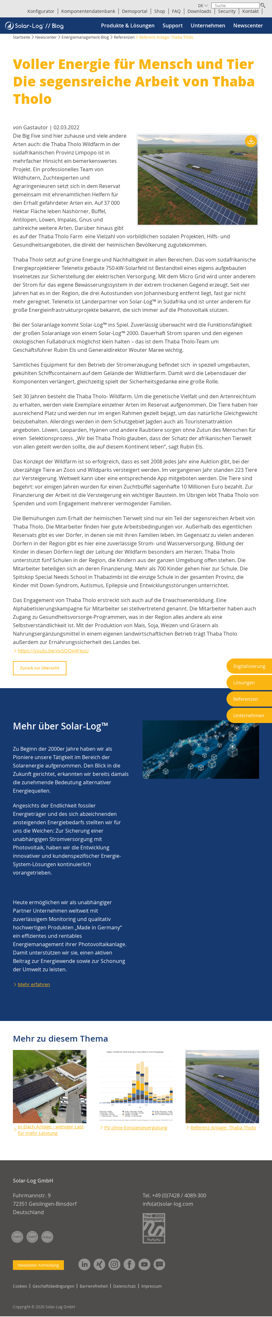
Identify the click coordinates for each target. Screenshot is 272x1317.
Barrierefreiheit (94, 1286)
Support (173, 25)
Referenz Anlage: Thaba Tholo (218, 1129)
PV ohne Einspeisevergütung (128, 1129)
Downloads (199, 11)
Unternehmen (208, 25)
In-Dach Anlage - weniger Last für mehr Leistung (48, 1129)
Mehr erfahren (35, 984)
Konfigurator (41, 11)
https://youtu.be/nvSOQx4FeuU (56, 650)
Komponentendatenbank (88, 11)
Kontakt (250, 11)
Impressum (151, 1286)
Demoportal (134, 11)
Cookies (20, 1286)
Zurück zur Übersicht (39, 668)
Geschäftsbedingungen (53, 1286)
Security (227, 11)
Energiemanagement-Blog (85, 37)
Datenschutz (124, 1286)
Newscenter (248, 25)
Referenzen (124, 37)
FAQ (176, 11)
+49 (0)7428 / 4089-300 (179, 1195)
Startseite (21, 37)
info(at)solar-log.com (168, 1203)
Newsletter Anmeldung (38, 1264)
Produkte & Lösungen (128, 25)
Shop (159, 11)
